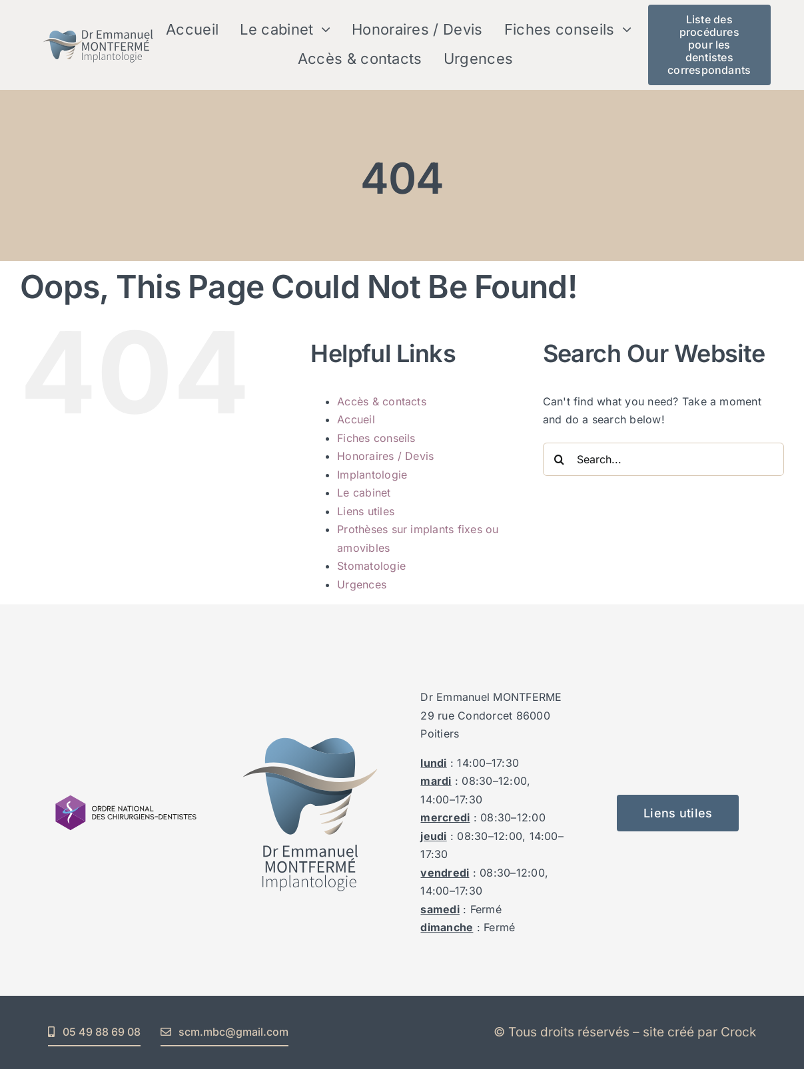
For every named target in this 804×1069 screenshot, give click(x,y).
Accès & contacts (381, 401)
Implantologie (372, 474)
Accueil (356, 419)
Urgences (361, 584)
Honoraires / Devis (385, 456)
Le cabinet (363, 492)
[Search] (559, 459)
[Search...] (663, 459)
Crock (738, 1032)
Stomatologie (371, 565)
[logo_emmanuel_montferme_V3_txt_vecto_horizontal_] (98, 26)
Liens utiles (365, 511)
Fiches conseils (376, 438)
